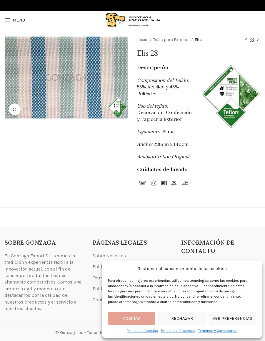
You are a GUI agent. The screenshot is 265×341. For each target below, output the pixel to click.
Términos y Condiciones (217, 331)
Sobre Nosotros (109, 255)
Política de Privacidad (178, 331)
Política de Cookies (142, 331)
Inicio (142, 39)
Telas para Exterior (171, 39)
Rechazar (182, 318)
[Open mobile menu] (14, 20)
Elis (198, 39)
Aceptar (132, 318)
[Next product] (258, 40)
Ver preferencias (232, 318)
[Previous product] (246, 40)
